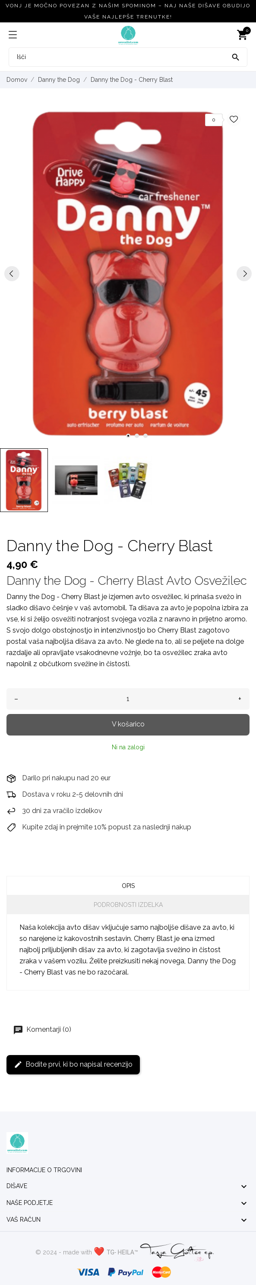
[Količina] (128, 699)
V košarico (128, 724)
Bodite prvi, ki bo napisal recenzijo (73, 1064)
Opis (128, 885)
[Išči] (235, 56)
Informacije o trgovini (44, 1170)
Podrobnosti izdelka (128, 904)
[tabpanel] (128, 273)
